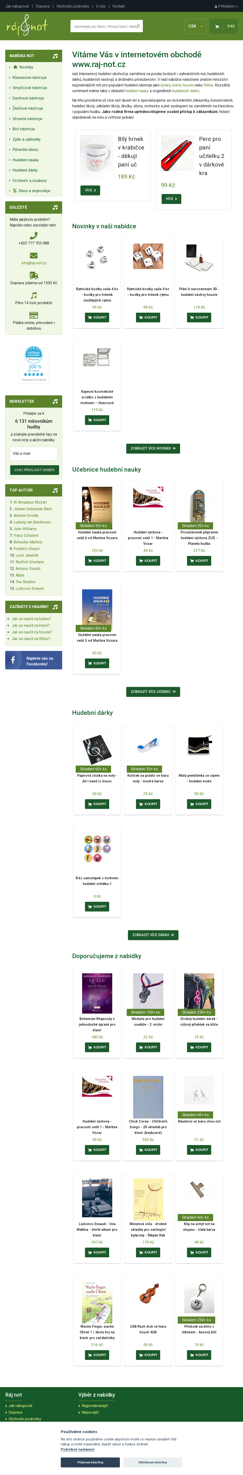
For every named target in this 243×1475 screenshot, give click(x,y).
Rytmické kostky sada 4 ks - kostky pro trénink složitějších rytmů (97, 294)
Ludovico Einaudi (30, 588)
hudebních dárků (185, 91)
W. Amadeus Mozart (30, 502)
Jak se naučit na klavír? (31, 625)
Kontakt (118, 6)
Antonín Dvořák (26, 515)
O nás (101, 6)
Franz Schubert (26, 535)
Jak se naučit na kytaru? (31, 619)
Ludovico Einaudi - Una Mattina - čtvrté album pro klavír (97, 1229)
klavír (176, 85)
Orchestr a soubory (30, 180)
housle (188, 85)
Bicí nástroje (24, 128)
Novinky (23, 67)
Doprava (43, 6)
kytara (166, 85)
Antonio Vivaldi (28, 568)
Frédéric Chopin (27, 548)
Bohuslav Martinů (28, 542)
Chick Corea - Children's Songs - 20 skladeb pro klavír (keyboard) (148, 1127)
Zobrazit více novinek (153, 449)
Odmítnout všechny (152, 1462)
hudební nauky (137, 91)
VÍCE (90, 190)
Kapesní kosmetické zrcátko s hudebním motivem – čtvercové (97, 397)
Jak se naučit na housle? (32, 632)
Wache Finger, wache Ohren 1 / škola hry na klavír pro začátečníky (97, 1332)
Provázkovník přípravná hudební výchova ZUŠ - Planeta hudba (199, 538)
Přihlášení (226, 6)
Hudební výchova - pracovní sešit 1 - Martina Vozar (148, 538)
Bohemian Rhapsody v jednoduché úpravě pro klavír (97, 1024)
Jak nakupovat (17, 6)
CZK (195, 26)
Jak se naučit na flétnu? (31, 638)
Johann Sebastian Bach (33, 509)
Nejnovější (90, 1412)
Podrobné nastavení (77, 1450)
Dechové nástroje (28, 98)
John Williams (25, 529)
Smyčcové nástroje (30, 87)
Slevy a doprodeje (31, 190)
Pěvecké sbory (25, 149)
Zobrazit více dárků (153, 935)
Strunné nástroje (27, 118)
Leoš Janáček (27, 555)
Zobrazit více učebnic (153, 692)
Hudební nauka (25, 160)
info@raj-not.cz (33, 263)
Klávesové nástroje (30, 77)
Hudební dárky (25, 170)
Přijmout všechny (90, 1462)
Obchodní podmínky (72, 6)
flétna (208, 85)
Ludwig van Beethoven (32, 522)
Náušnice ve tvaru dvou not (199, 1121)
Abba (20, 575)
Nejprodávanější (95, 1405)
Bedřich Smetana (30, 562)
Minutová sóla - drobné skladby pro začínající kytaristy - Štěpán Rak (148, 1229)
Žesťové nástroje (28, 108)
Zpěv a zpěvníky (27, 139)
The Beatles (26, 582)
